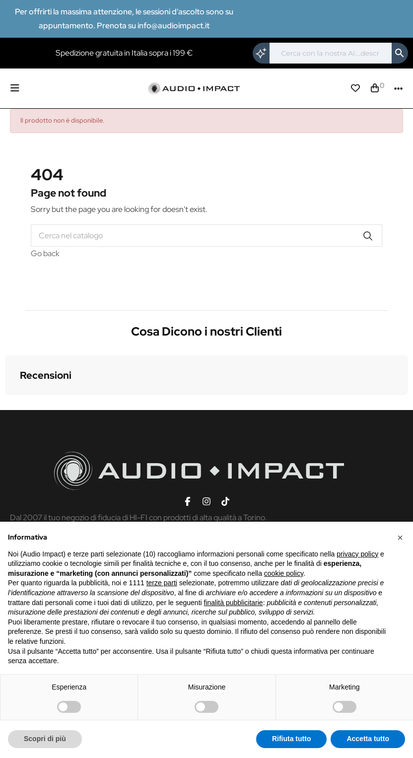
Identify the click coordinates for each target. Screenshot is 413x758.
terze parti (161, 583)
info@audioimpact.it (173, 25)
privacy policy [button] (357, 554)
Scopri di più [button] (45, 739)
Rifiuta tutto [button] (291, 739)
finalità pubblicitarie (233, 603)
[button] (8, 405)
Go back (45, 253)
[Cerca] (331, 53)
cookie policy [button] (283, 573)
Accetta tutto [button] (367, 739)
